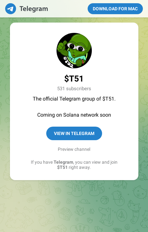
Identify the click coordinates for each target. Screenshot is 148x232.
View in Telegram (74, 133)
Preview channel (74, 149)
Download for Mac (115, 8)
